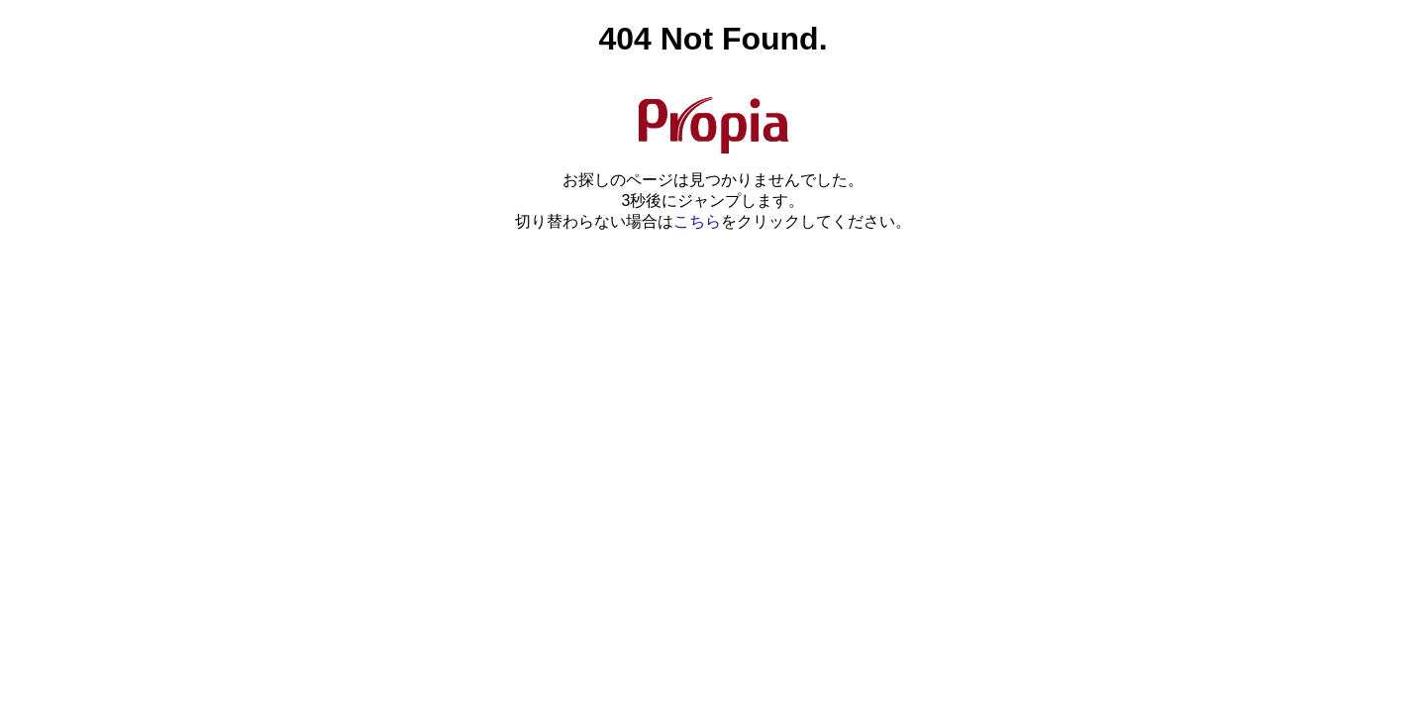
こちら (697, 221)
